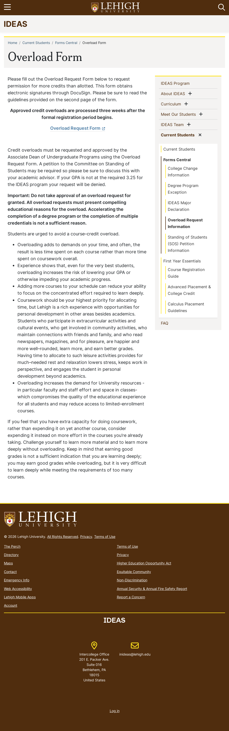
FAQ (172, 323)
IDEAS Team (173, 124)
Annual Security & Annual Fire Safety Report (152, 588)
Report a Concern (131, 597)
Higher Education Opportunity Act (144, 563)
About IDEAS (174, 93)
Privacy (86, 536)
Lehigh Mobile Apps (20, 597)
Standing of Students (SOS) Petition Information (187, 243)
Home (12, 42)
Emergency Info (16, 580)
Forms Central (66, 42)
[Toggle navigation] (8, 7)
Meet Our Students (179, 114)
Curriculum (172, 104)
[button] (220, 7)
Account (10, 605)
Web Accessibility (18, 588)
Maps (8, 563)
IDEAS (15, 23)
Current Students (36, 42)
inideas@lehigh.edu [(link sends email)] (135, 649)
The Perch (12, 546)
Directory (11, 554)
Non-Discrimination (132, 580)
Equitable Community (134, 571)
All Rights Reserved (62, 536)
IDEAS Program (183, 83)
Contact (10, 571)
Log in (115, 710)
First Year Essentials (182, 261)
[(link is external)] (77, 128)
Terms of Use (104, 536)
